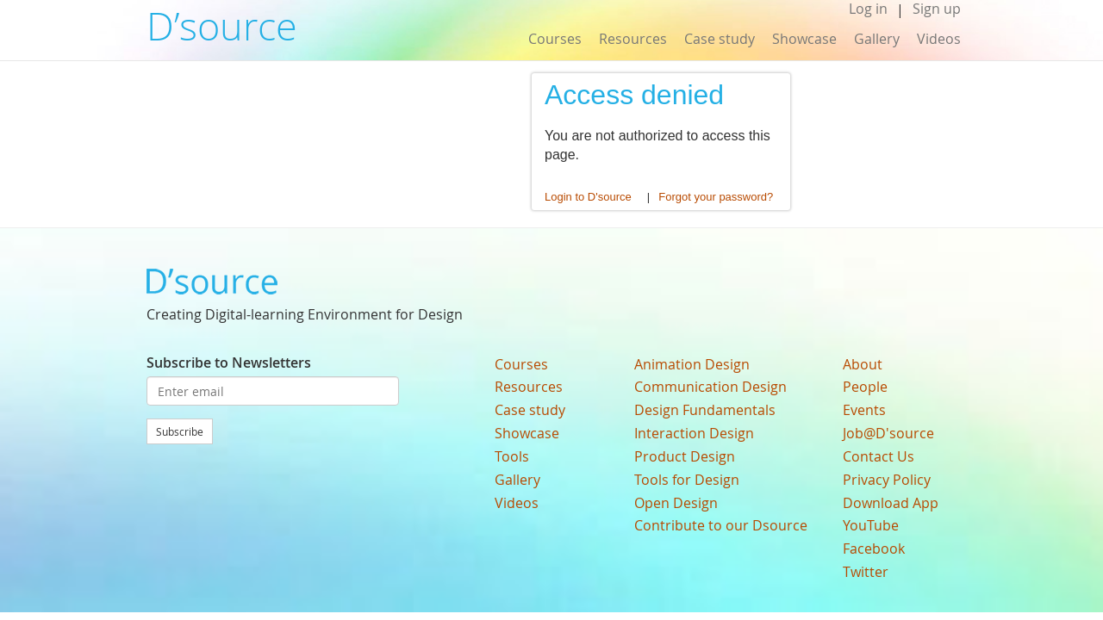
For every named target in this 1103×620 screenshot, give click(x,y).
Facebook (874, 548)
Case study (719, 38)
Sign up (937, 9)
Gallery (877, 38)
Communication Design (710, 386)
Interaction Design (694, 433)
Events (864, 409)
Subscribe (179, 431)
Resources (633, 38)
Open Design (676, 502)
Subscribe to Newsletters (228, 362)
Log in (868, 9)
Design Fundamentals (705, 409)
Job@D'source (888, 433)
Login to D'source (588, 196)
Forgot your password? (715, 196)
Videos (939, 38)
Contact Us (878, 456)
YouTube (871, 525)
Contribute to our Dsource (720, 525)
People (865, 386)
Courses (555, 38)
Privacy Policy (887, 479)
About (862, 364)
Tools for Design (686, 479)
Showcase (804, 38)
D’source (221, 26)
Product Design (684, 456)
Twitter (865, 571)
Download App (890, 502)
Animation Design (692, 364)
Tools (512, 456)
